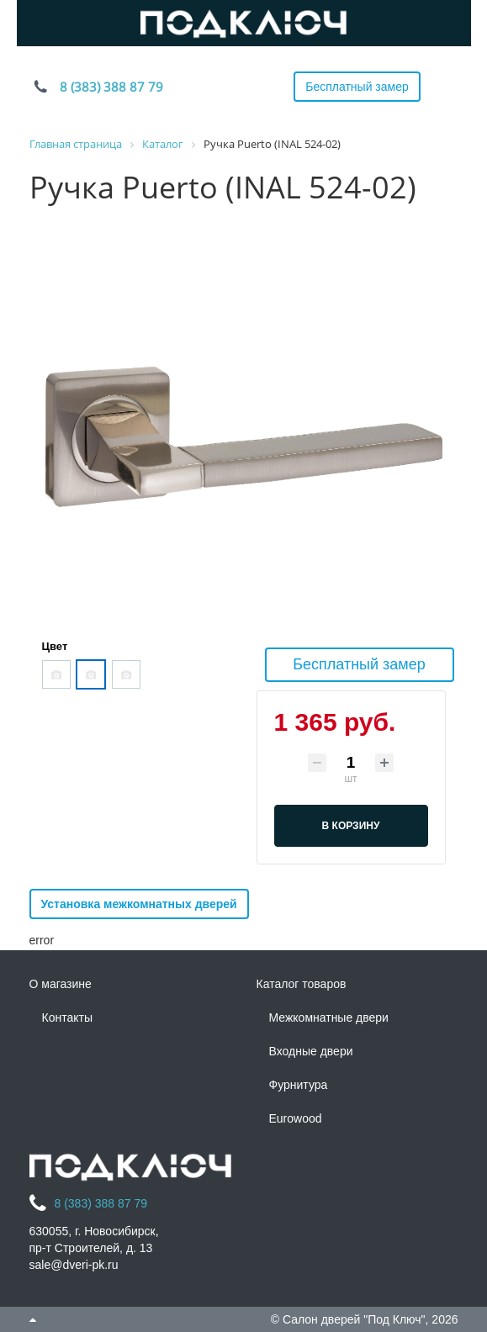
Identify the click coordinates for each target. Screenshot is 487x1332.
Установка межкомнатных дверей (139, 904)
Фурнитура (298, 1085)
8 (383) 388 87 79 (111, 86)
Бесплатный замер (357, 86)
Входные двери (311, 1051)
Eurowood (295, 1118)
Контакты (67, 1017)
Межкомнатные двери (329, 1017)
